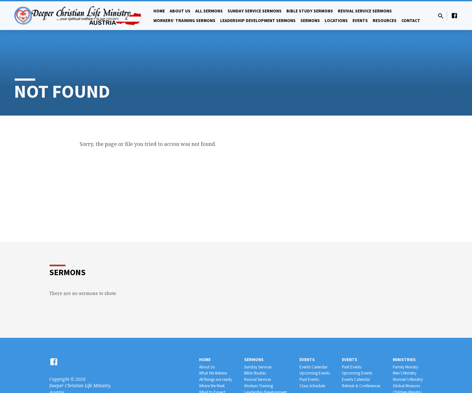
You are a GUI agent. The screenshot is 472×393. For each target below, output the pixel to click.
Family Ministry (405, 367)
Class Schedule (312, 386)
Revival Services (257, 379)
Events (360, 20)
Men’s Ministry (404, 373)
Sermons (310, 20)
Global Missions (406, 386)
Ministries (404, 359)
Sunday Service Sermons (255, 11)
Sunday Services (258, 367)
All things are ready (215, 379)
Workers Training (258, 386)
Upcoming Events (314, 373)
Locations (336, 20)
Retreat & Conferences (361, 386)
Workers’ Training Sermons (184, 20)
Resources (385, 20)
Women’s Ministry (408, 379)
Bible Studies (255, 373)
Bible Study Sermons (309, 11)
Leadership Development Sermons (258, 20)
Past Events (309, 379)
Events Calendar (313, 367)
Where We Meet (212, 386)
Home (159, 11)
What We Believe (213, 373)
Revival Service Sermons (365, 11)
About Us (180, 11)
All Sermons (209, 11)
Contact (410, 20)
